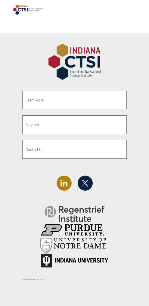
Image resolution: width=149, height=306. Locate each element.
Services (32, 125)
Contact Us (34, 149)
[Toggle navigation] (133, 10)
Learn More (35, 100)
